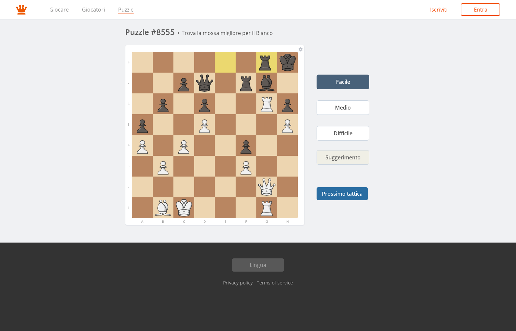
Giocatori (93, 9)
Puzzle (126, 9)
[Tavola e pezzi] (300, 49)
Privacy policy (238, 283)
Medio (343, 107)
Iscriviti (439, 9)
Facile (343, 81)
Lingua (258, 265)
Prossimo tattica (342, 193)
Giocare (59, 9)
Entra (480, 9)
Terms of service (275, 283)
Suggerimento (343, 157)
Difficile (343, 133)
